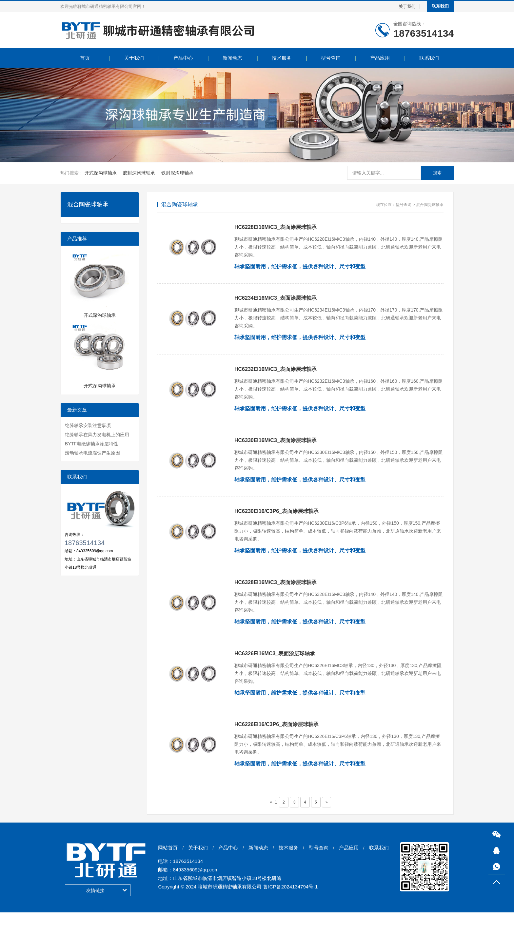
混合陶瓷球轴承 (430, 204)
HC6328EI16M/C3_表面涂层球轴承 (275, 598)
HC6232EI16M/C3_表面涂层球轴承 (275, 375)
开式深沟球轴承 (101, 172)
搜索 (437, 172)
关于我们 (407, 6)
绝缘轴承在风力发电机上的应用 (97, 434)
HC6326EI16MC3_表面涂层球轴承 (274, 672)
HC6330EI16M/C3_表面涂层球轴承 (275, 449)
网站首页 (168, 872)
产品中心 (183, 58)
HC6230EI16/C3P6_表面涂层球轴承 (276, 523)
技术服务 (281, 58)
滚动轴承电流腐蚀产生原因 (92, 453)
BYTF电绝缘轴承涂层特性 (91, 443)
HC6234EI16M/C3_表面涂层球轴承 (275, 301)
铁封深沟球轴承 (177, 172)
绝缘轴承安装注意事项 (88, 425)
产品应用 (380, 58)
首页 (85, 58)
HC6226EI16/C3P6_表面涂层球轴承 (276, 746)
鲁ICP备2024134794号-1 (290, 911)
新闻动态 (232, 58)
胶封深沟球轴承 (139, 172)
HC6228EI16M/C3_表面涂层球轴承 (275, 227)
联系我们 (440, 6)
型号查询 (331, 58)
